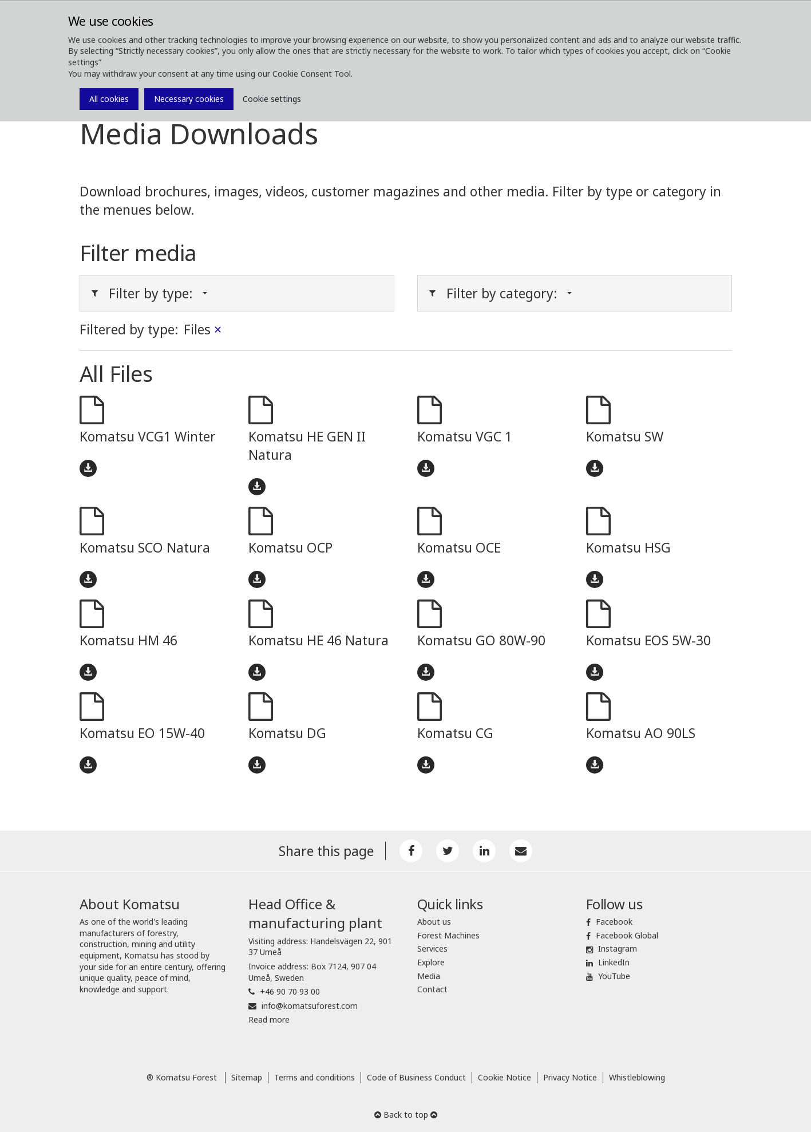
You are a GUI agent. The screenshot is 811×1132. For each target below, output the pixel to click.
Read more (269, 1019)
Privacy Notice (570, 1077)
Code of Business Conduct (416, 1077)
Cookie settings (272, 98)
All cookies (109, 98)
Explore (431, 962)
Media (428, 976)
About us (434, 921)
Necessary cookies (189, 98)
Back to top (405, 1114)
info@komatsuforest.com (310, 1005)
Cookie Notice (504, 1077)
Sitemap (246, 1077)
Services (432, 948)
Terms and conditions (314, 1077)
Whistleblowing (637, 1077)
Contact (432, 989)
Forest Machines (448, 935)
